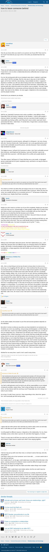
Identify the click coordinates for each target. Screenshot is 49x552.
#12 (47, 449)
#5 (47, 176)
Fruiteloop (6, 509)
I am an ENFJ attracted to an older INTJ (17, 528)
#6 (47, 204)
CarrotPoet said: (6, 179)
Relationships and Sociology (24, 502)
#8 (47, 263)
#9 (47, 307)
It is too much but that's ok (12, 507)
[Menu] (2, 2)
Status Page (4, 547)
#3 (47, 111)
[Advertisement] (24, 25)
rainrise (6, 523)
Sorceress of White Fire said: (9, 373)
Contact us (11, 547)
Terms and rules (19, 547)
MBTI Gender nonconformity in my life (16, 514)
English (6, 544)
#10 (47, 370)
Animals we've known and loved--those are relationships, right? (24, 500)
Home (37, 547)
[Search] (44, 2)
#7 (47, 239)
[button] (47, 2)
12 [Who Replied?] (9, 525)
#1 (47, 50)
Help (34, 547)
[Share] (45, 50)
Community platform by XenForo (14, 550)
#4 (47, 138)
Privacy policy (27, 547)
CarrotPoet (5, 11)
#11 (47, 414)
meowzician (7, 502)
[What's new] (40, 2)
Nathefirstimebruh (8, 530)
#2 (47, 67)
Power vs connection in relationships (16, 521)
